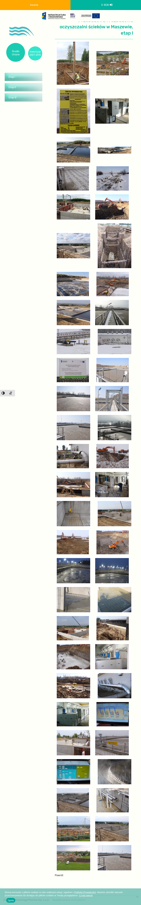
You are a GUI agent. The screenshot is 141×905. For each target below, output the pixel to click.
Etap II (12, 87)
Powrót (59, 875)
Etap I (12, 77)
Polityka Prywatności (85, 892)
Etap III (12, 97)
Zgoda (11, 900)
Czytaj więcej (86, 895)
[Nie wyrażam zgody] (137, 896)
